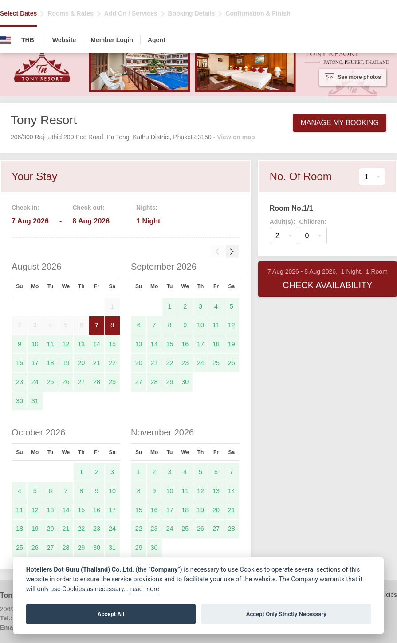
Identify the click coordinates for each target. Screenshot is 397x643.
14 (96, 344)
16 (19, 362)
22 (112, 362)
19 (65, 362)
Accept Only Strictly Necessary (286, 614)
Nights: (146, 207)
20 (81, 362)
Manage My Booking (339, 122)
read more (144, 589)
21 (96, 362)
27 (81, 381)
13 (81, 344)
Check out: (88, 207)
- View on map (234, 137)
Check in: (25, 207)
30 (19, 400)
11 (50, 344)
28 (96, 381)
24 (35, 381)
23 (19, 381)
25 (50, 381)
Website (64, 39)
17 (35, 362)
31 (35, 400)
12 (65, 344)
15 (112, 344)
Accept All (111, 614)
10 (35, 344)
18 (50, 362)
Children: (312, 221)
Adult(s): (282, 221)
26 (65, 381)
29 (112, 381)
